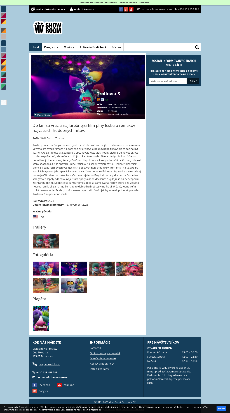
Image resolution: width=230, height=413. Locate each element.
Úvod (35, 47)
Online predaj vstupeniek (105, 353)
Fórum (116, 47)
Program (51, 47)
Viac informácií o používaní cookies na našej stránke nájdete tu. (70, 409)
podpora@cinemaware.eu (154, 9)
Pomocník (95, 348)
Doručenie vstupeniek (103, 358)
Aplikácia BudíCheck (102, 363)
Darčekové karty (99, 368)
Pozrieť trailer (42, 114)
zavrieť (221, 408)
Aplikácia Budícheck (93, 47)
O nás (69, 47)
